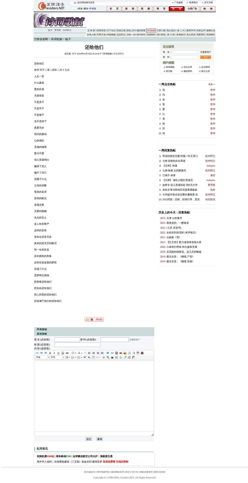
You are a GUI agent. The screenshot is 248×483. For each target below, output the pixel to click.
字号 (53, 357)
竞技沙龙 (121, 30)
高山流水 (171, 30)
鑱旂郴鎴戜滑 (117, 472)
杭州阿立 (67, 30)
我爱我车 (201, 34)
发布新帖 (170, 67)
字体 (38, 357)
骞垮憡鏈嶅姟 (103, 472)
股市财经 (141, 34)
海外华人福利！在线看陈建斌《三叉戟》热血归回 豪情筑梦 (82, 461)
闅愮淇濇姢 (159, 472)
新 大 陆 (171, 34)
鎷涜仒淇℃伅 (131, 472)
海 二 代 (181, 30)
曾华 (74, 53)
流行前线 (161, 34)
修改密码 (188, 71)
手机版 (93, 8)
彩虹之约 (131, 30)
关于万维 (208, 2)
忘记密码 (205, 67)
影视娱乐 (181, 34)
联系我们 (193, 2)
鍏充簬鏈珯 (89, 472)
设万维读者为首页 (85, 2)
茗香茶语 (101, 30)
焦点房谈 (191, 34)
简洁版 (169, 71)
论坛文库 (188, 67)
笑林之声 (201, 30)
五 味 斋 (91, 30)
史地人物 (91, 34)
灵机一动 (131, 34)
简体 (80, 8)
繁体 (86, 8)
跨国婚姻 (111, 34)
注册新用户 (134, 339)
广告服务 (178, 2)
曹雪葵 (57, 30)
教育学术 (191, 30)
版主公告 (205, 71)
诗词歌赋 (151, 30)
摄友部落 (141, 30)
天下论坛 (111, 30)
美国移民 (211, 34)
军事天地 (101, 34)
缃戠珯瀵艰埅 (146, 472)
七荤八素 (161, 30)
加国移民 (151, 34)
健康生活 (211, 30)
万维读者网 (41, 39)
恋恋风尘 (121, 34)
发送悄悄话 (118, 53)
